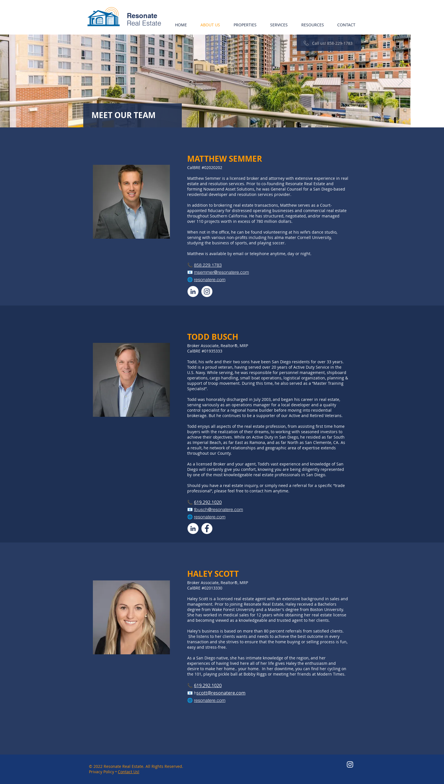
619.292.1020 (208, 502)
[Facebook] (206, 528)
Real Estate (144, 23)
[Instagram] (206, 291)
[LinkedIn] (192, 291)
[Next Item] (401, 80)
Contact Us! (128, 771)
